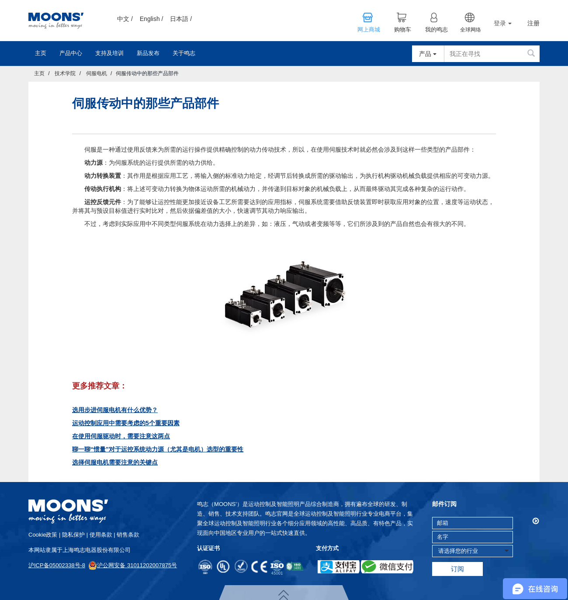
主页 (40, 53)
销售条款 (128, 534)
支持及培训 (109, 53)
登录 (503, 23)
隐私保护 (73, 534)
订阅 (457, 568)
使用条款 (101, 534)
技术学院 (65, 73)
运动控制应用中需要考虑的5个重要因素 (126, 423)
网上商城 (368, 30)
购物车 (402, 30)
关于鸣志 (184, 53)
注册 (533, 23)
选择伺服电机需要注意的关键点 (115, 462)
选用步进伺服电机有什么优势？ (115, 409)
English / (151, 18)
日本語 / (181, 18)
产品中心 (70, 53)
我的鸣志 (436, 30)
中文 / (125, 18)
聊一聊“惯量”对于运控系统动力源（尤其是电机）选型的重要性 (157, 449)
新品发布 (148, 53)
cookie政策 (42, 534)
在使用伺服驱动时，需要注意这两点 (121, 436)
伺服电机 (96, 73)
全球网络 (470, 30)
